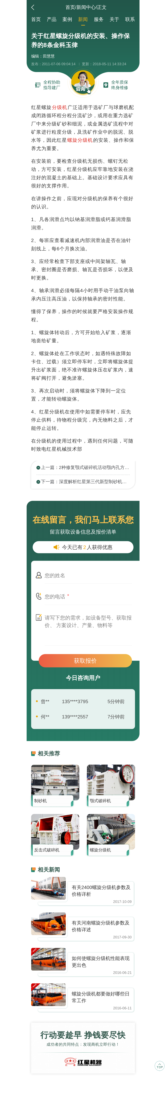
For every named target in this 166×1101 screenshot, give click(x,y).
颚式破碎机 (100, 800)
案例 (67, 19)
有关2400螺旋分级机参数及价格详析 (101, 891)
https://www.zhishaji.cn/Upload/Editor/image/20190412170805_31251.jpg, (48, 888)
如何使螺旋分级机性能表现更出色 (101, 962)
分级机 (59, 107)
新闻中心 (86, 7)
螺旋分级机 (80, 140)
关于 (114, 19)
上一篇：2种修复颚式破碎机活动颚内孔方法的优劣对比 (85, 467)
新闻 (83, 19)
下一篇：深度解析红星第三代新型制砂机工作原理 (85, 481)
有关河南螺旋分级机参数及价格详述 (101, 926)
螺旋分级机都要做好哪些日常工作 (101, 997)
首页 (70, 7)
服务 (99, 19)
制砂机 (40, 800)
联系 (130, 19)
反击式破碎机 (46, 850)
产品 (51, 19)
